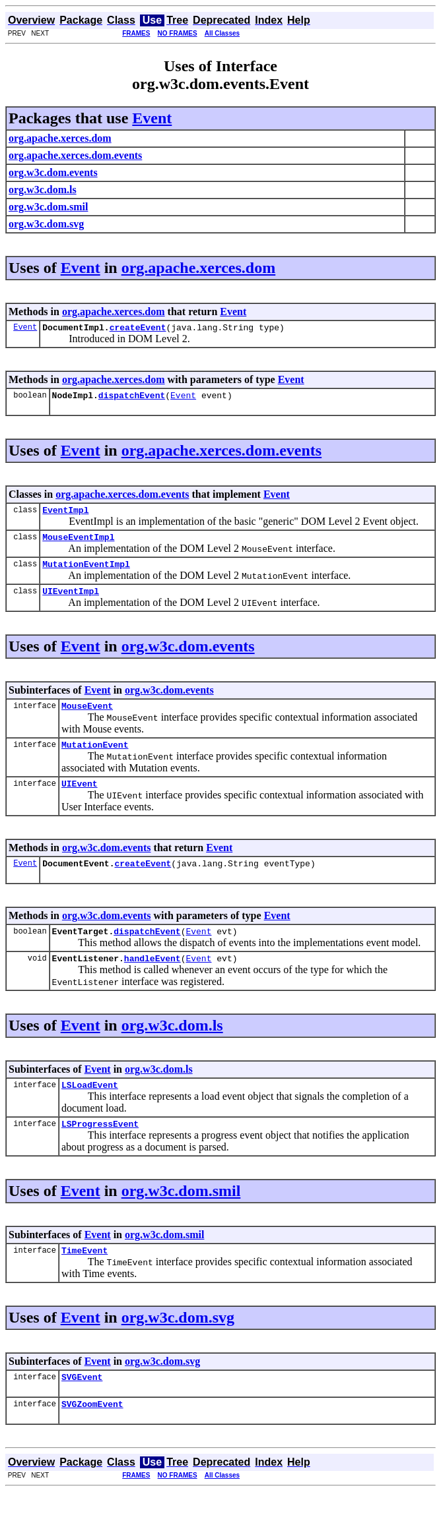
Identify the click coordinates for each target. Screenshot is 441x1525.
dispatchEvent (131, 399)
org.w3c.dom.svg (177, 1347)
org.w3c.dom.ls (172, 1049)
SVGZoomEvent (92, 1437)
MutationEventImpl (86, 574)
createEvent (138, 329)
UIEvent (79, 801)
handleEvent (152, 982)
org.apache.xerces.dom (198, 267)
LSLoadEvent (89, 1110)
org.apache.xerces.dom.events (221, 454)
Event (152, 118)
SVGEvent (81, 1408)
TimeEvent (84, 1280)
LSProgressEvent (100, 1151)
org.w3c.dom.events (188, 658)
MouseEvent (87, 719)
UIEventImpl (70, 603)
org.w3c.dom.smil (181, 1218)
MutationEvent (94, 760)
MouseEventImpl (78, 545)
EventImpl (65, 516)
